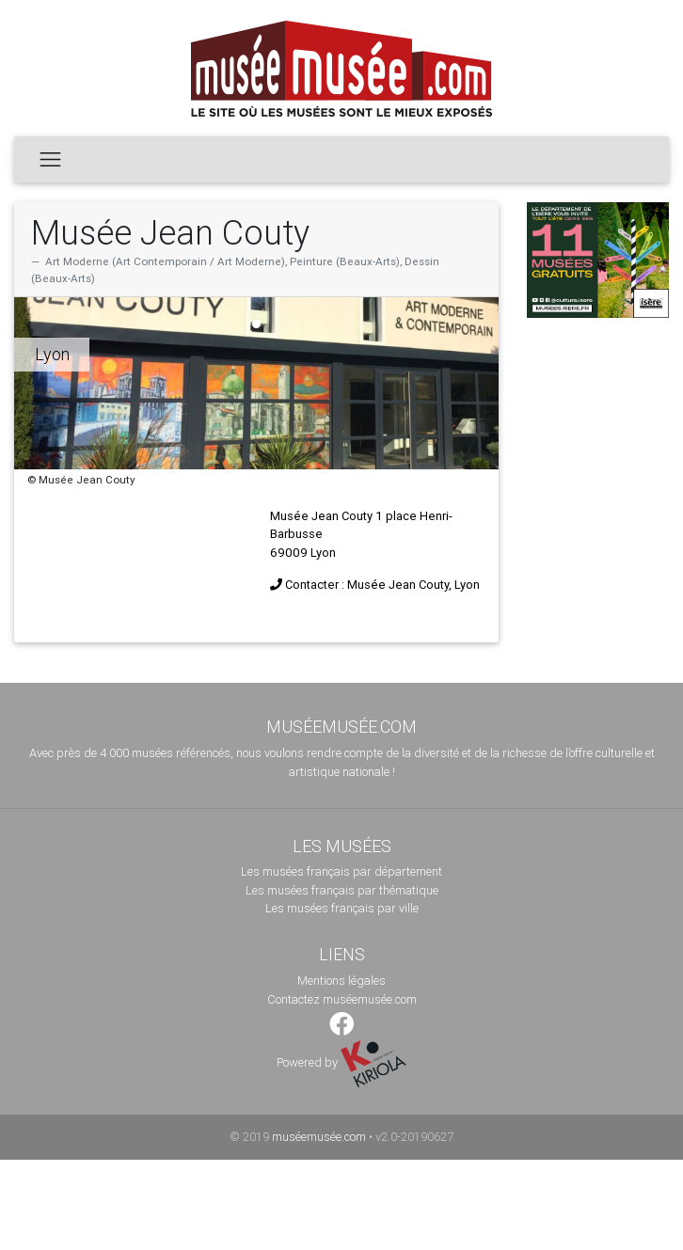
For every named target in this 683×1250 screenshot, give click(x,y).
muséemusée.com (319, 1137)
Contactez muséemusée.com (342, 999)
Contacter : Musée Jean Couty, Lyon (382, 585)
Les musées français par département (341, 871)
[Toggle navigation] (50, 159)
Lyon (52, 354)
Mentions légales (341, 981)
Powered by (341, 1062)
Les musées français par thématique (342, 890)
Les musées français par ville (342, 908)
